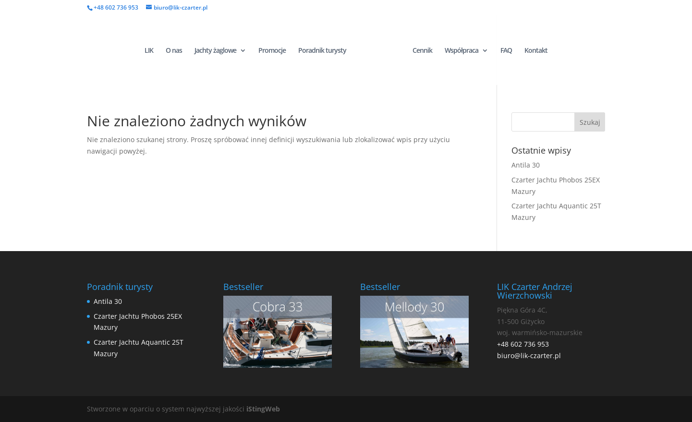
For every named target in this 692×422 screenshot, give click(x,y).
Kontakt (535, 51)
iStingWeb (263, 408)
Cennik (422, 51)
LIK (149, 51)
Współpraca (461, 51)
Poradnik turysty (322, 51)
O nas (174, 51)
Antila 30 (525, 164)
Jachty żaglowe (215, 51)
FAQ (506, 51)
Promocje (272, 51)
